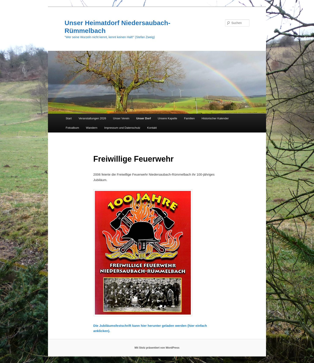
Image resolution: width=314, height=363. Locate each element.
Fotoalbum (72, 127)
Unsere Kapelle (167, 118)
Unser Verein (121, 118)
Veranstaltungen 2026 (92, 118)
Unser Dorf (143, 118)
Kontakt (152, 127)
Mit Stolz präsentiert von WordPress (157, 347)
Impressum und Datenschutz (122, 127)
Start (69, 118)
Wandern (91, 127)
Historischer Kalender (215, 118)
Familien (189, 118)
